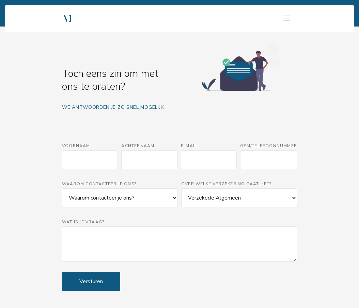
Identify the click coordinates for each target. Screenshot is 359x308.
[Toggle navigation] (287, 18)
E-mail (189, 146)
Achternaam (137, 146)
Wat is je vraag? (83, 222)
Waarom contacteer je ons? (99, 184)
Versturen (91, 281)
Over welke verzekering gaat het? (226, 184)
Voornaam (76, 146)
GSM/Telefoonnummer (268, 146)
